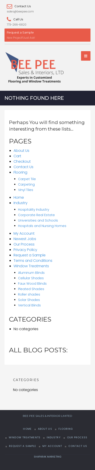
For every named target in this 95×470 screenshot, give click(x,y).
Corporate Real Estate (36, 215)
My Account (24, 233)
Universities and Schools (38, 220)
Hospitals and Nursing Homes (42, 226)
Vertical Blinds (29, 305)
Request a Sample (20, 32)
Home (19, 197)
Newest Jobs (25, 239)
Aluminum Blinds (31, 273)
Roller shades (29, 294)
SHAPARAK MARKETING (47, 456)
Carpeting (26, 184)
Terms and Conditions (33, 260)
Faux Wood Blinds (32, 284)
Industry (21, 203)
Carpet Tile (27, 179)
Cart (17, 156)
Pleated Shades (31, 289)
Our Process (24, 244)
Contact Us (19, 6)
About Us (21, 150)
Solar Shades (29, 300)
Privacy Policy (25, 250)
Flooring (20, 172)
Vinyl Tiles (25, 190)
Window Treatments (31, 266)
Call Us (15, 19)
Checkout (22, 161)
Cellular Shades (31, 278)
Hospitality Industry (33, 210)
